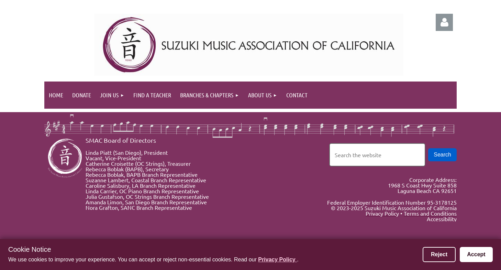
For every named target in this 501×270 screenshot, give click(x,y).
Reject (439, 254)
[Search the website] (377, 154)
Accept (476, 254)
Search (442, 155)
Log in (444, 22)
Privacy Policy (277, 259)
